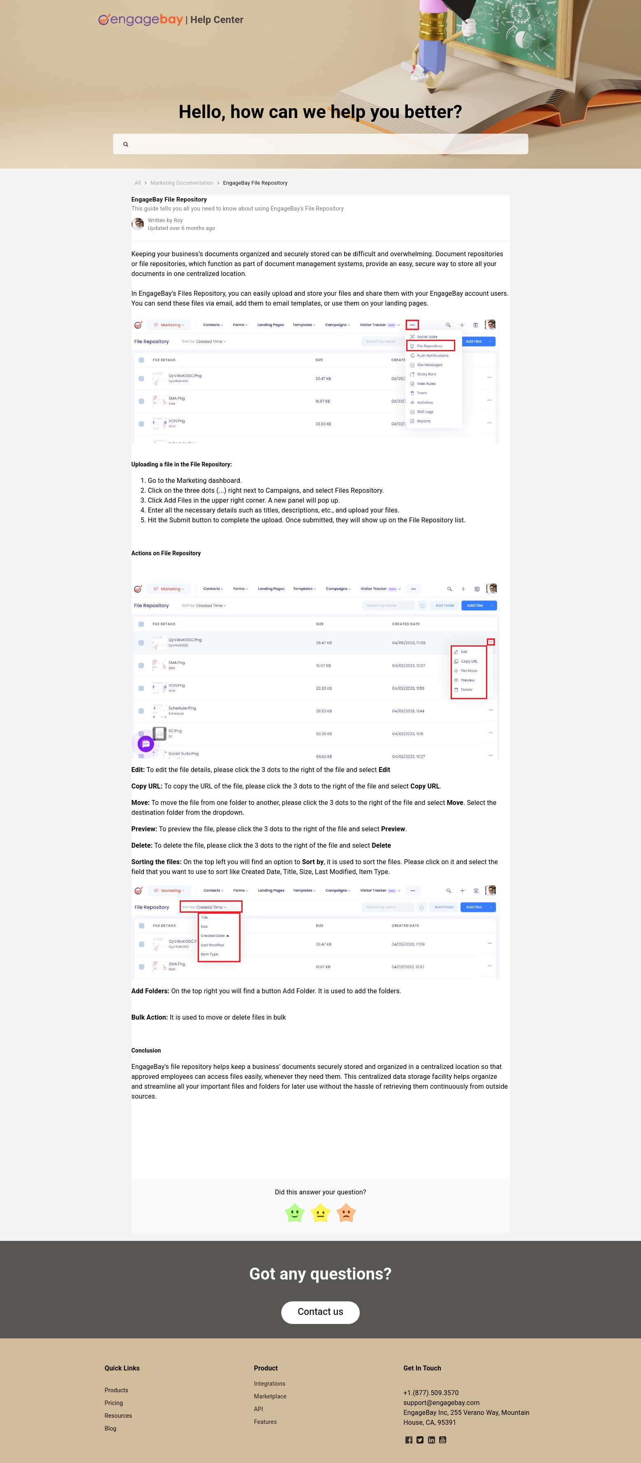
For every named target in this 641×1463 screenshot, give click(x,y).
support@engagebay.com (441, 1403)
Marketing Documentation (182, 183)
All (138, 183)
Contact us (320, 1311)
